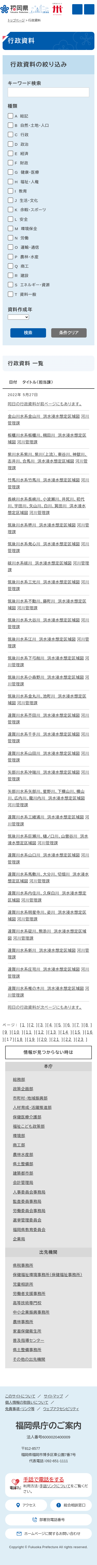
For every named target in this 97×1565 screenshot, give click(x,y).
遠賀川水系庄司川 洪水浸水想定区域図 (44, 969)
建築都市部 (23, 1173)
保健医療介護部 (27, 1117)
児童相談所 (23, 1284)
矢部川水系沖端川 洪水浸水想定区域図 (44, 772)
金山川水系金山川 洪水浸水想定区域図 (44, 416)
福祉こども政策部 (29, 1126)
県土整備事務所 (27, 1350)
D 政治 (22, 144)
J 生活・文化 (26, 200)
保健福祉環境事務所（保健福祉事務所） (48, 1275)
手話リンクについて (55, 1486)
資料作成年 (20, 309)
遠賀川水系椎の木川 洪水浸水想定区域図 (46, 988)
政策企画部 (23, 1089)
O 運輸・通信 (27, 247)
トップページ (16, 20)
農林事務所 (23, 1322)
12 (41, 1032)
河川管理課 (27, 442)
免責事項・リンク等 (20, 1409)
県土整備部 (23, 1164)
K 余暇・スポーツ (30, 210)
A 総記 (21, 116)
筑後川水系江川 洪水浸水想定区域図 (42, 639)
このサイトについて (20, 1396)
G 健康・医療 (27, 172)
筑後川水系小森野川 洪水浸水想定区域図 (46, 677)
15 (77, 1032)
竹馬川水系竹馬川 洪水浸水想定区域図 (44, 480)
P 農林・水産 (27, 257)
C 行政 (22, 135)
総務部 (19, 1079)
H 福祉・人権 (27, 182)
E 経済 (21, 153)
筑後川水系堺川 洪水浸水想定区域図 (42, 525)
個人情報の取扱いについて (26, 1402)
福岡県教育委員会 (29, 1229)
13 (53, 1032)
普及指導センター (28, 1340)
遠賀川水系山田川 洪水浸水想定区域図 (44, 753)
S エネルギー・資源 (32, 285)
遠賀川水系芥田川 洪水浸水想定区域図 (44, 715)
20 (44, 1039)
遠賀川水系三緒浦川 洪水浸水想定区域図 (46, 817)
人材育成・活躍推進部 (32, 1107)
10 (17, 1032)
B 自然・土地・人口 (32, 125)
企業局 (19, 1239)
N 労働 (22, 238)
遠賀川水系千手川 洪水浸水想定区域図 (44, 734)
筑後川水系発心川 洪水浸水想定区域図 (44, 544)
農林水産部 (23, 1154)
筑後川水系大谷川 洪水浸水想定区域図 (44, 620)
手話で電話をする (43, 1479)
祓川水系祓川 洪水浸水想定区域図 (40, 563)
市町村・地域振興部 (30, 1098)
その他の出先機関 (29, 1359)
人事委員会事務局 (29, 1192)
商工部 (19, 1145)
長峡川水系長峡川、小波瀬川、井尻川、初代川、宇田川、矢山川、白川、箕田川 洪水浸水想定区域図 (47, 506)
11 (29, 1032)
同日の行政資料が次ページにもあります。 (45, 1007)
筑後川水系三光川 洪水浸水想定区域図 (44, 582)
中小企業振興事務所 (31, 1312)
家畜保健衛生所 (27, 1331)
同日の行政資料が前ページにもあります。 (45, 404)
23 (81, 1039)
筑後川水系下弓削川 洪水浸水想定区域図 (46, 658)
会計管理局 (23, 1182)
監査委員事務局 (27, 1201)
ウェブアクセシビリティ (61, 1409)
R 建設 (22, 275)
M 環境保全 (26, 228)
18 (20, 1039)
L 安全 (21, 219)
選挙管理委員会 (27, 1220)
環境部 (19, 1135)
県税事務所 (23, 1265)
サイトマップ (53, 1396)
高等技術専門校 (27, 1303)
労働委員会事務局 (29, 1211)
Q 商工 (22, 266)
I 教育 (21, 191)
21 (56, 1039)
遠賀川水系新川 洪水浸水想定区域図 (42, 950)
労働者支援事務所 (29, 1293)
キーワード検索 (24, 83)
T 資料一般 (25, 294)
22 (68, 1039)
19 (32, 1039)
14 (65, 1032)
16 (90, 1032)
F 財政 (21, 163)
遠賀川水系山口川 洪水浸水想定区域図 (44, 855)
